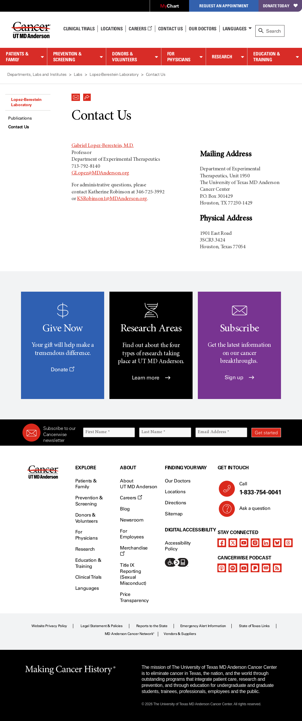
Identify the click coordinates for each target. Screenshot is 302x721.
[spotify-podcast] (232, 568)
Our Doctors (202, 29)
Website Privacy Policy (49, 626)
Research (222, 57)
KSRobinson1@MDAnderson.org (112, 199)
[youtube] (243, 542)
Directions (175, 502)
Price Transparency (134, 597)
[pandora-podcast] (255, 568)
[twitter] (232, 542)
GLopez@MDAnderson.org (100, 173)
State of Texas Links (254, 626)
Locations (175, 491)
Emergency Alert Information (203, 626)
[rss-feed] (277, 568)
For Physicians (179, 57)
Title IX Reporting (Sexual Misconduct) (133, 574)
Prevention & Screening (67, 57)
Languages (235, 29)
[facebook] (221, 542)
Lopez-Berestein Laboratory (26, 102)
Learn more (151, 377)
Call (257, 488)
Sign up (239, 377)
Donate (62, 369)
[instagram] (255, 542)
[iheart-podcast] (266, 568)
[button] (75, 96)
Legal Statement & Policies (102, 626)
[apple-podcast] (221, 568)
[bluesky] (277, 542)
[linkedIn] (266, 542)
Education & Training (266, 57)
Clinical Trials (79, 29)
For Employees (132, 534)
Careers (140, 29)
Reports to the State (151, 626)
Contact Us (170, 29)
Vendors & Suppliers (180, 634)
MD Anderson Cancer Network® (130, 634)
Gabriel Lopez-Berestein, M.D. (102, 145)
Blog (125, 509)
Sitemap (174, 514)
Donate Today (280, 5)
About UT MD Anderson (138, 484)
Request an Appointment (223, 5)
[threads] (288, 542)
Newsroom (131, 520)
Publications (20, 118)
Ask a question (251, 510)
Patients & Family (17, 57)
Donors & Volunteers (124, 57)
